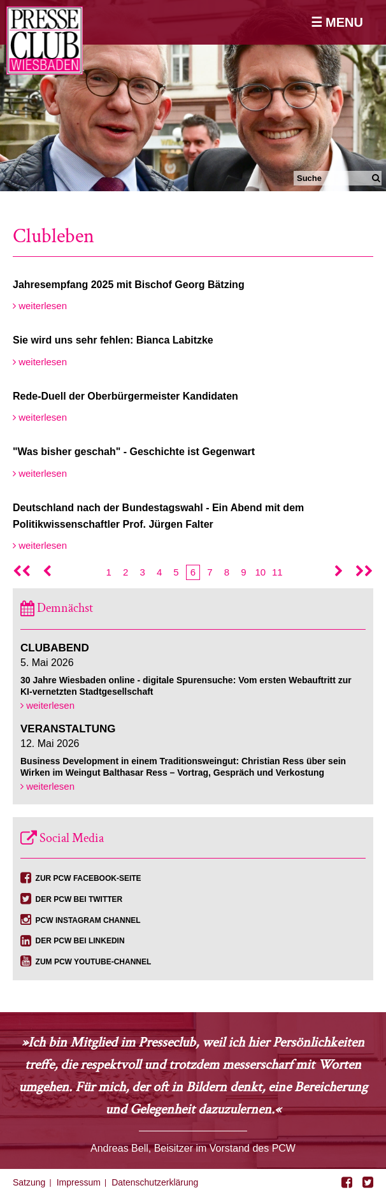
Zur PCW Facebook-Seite (88, 878)
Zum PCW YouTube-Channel (94, 961)
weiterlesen (40, 305)
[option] (193, 95)
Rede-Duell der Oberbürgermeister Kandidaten (125, 396)
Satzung (29, 1182)
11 (277, 572)
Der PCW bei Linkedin (80, 940)
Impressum (79, 1182)
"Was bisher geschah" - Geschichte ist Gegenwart (134, 451)
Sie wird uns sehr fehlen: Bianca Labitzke (113, 340)
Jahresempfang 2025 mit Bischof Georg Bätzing (129, 284)
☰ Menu (337, 22)
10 (260, 572)
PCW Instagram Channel (88, 920)
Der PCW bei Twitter (79, 899)
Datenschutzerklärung (154, 1182)
